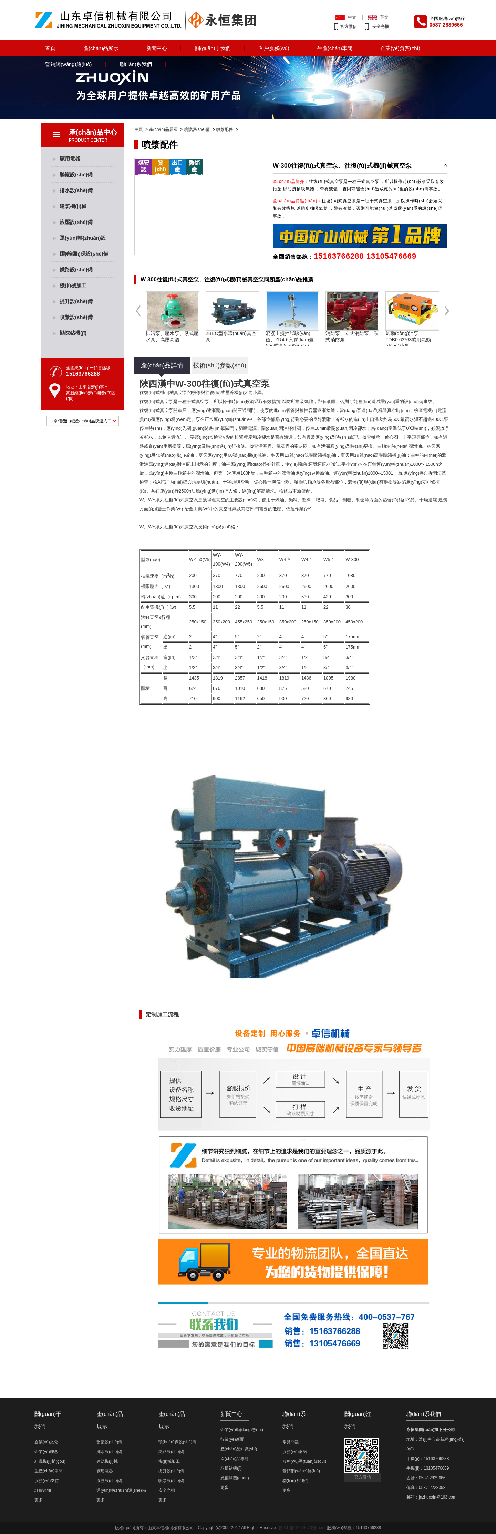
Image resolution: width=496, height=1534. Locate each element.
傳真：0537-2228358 (425, 1487)
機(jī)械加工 (73, 285)
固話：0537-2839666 (425, 1477)
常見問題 (290, 1442)
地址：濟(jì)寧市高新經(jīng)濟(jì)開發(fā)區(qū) (445, 1444)
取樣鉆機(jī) (231, 1468)
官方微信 (348, 26)
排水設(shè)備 (76, 190)
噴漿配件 (224, 129)
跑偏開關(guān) (234, 1477)
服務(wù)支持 (46, 1480)
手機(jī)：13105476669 (427, 1468)
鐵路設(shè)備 (76, 269)
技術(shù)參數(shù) (219, 365)
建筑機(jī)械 (73, 206)
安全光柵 (380, 26)
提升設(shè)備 (76, 301)
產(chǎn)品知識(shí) (238, 1449)
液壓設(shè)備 (76, 222)
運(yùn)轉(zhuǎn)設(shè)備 (83, 240)
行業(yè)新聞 (232, 1439)
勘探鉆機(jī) (73, 333)
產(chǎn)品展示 (100, 48)
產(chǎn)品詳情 (162, 365)
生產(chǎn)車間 (334, 48)
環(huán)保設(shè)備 (84, 254)
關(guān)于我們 (212, 48)
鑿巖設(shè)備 (76, 174)
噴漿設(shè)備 (197, 129)
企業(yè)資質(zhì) (400, 48)
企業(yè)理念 (46, 1451)
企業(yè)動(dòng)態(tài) (241, 1429)
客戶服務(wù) (274, 48)
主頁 (138, 129)
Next (447, 316)
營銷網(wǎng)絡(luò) (68, 64)
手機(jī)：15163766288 (427, 1458)
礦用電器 (70, 159)
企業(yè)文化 (46, 1442)
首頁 (50, 48)
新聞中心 (156, 48)
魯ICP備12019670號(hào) (302, 1527)
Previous (138, 316)
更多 (38, 1499)
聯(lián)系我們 (136, 64)
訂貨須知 (42, 1490)
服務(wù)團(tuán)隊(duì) (304, 1461)
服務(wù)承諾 (294, 1451)
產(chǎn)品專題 (234, 1458)
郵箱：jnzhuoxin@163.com (431, 1497)
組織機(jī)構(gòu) (49, 1461)
